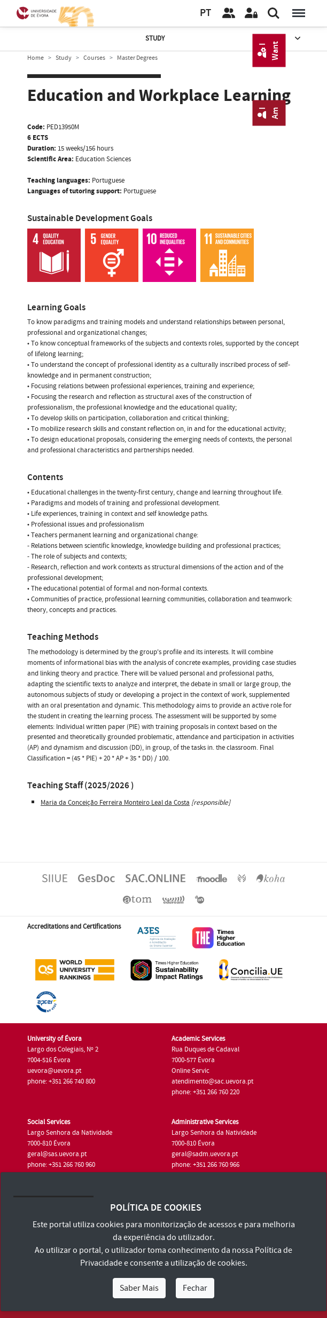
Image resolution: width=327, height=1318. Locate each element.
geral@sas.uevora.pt (57, 1154)
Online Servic (190, 1071)
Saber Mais (139, 1288)
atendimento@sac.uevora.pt (212, 1081)
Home (35, 58)
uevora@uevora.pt (54, 1071)
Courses (94, 58)
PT (205, 13)
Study (224, 39)
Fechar (195, 1288)
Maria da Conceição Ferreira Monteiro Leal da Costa (115, 802)
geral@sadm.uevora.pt (205, 1154)
